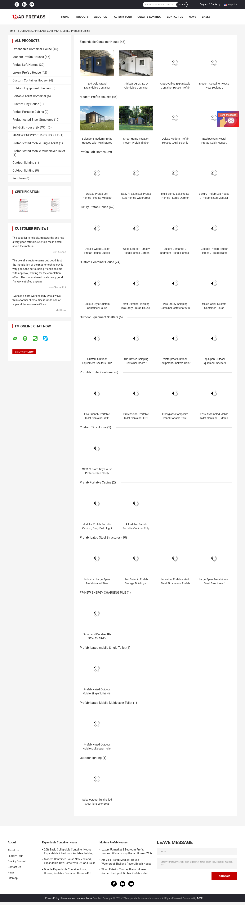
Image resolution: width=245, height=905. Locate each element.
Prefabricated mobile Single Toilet (35, 143)
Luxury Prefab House (26, 72)
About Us (100, 16)
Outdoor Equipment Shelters (31, 88)
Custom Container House (29, 80)
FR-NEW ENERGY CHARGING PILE (35, 135)
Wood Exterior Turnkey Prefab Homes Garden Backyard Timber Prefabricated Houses (124, 872)
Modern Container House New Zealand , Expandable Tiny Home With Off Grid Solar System (69, 862)
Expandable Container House (32, 49)
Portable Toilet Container (29, 96)
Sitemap (13, 878)
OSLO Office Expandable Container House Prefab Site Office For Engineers (175, 87)
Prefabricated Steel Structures (32, 119)
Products (81, 16)
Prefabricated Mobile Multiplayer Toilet (38, 151)
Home (65, 16)
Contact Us (175, 16)
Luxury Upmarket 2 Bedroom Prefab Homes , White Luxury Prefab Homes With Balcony (126, 852)
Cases (206, 16)
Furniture (18, 178)
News (192, 16)
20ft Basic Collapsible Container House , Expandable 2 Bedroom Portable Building (68, 851)
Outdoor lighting (23, 162)
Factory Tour (122, 16)
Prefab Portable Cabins (28, 112)
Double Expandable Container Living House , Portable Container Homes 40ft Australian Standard (67, 872)
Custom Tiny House (25, 104)
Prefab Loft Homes (25, 65)
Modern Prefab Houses (28, 57)
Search (181, 4)
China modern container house (76, 898)
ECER (200, 898)
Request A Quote (208, 4)
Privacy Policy (52, 898)
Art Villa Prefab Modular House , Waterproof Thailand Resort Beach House (126, 861)
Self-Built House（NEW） (29, 127)
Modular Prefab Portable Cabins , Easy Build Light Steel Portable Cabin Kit (97, 528)
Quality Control (149, 16)
